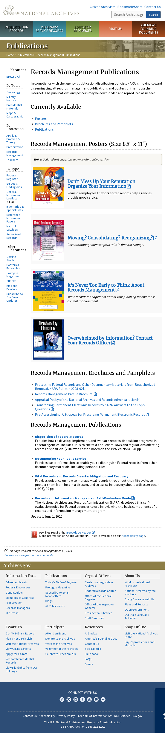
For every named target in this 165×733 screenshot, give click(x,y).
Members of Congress (20, 598)
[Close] (160, 693)
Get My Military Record (20, 633)
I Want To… (15, 627)
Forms (89, 664)
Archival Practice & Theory (13, 139)
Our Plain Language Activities (137, 616)
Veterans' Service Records (49, 29)
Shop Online (135, 627)
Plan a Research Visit (19, 638)
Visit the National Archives (22, 644)
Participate (54, 627)
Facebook (61, 699)
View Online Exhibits (18, 649)
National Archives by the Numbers (140, 592)
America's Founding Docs (101, 638)
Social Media (93, 649)
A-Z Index (91, 633)
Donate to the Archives (60, 638)
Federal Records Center (100, 591)
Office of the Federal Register (98, 597)
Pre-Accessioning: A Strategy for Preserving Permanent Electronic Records (90, 414)
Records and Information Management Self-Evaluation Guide (83, 498)
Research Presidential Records (20, 660)
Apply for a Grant (16, 654)
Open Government (136, 609)
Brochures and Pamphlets (54, 124)
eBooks (11, 281)
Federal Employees (18, 587)
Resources (94, 627)
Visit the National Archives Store (141, 635)
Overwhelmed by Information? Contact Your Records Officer (110, 340)
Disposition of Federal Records (59, 436)
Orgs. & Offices (98, 576)
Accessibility (47, 716)
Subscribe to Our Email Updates (14, 297)
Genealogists (14, 592)
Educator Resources (82, 29)
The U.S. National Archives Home (41, 10)
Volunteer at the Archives (61, 649)
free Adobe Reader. (80, 532)
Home (10, 55)
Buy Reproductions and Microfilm (139, 643)
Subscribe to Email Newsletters (57, 594)
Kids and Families (11, 287)
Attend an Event (55, 633)
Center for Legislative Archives (99, 584)
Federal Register (12, 177)
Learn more (127, 725)
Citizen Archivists (102, 7)
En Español (92, 654)
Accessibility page (133, 536)
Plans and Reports (136, 604)
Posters (41, 118)
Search (153, 15)
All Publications (55, 606)
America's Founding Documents (148, 28)
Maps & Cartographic (14, 114)
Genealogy (13, 92)
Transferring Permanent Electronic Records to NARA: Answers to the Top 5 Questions (90, 407)
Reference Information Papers (13, 218)
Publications (25, 55)
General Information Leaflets (13, 195)
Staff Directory (94, 618)
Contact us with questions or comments (29, 555)
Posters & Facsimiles (13, 266)
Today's (61, 582)
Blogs (49, 601)
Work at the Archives (58, 644)
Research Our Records (16, 29)
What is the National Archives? (137, 584)
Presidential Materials (14, 106)
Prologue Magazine (57, 587)
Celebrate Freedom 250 (60, 654)
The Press (12, 613)
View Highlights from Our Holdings (21, 669)
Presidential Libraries (98, 613)
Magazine (12, 274)
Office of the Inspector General (99, 606)
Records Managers (18, 608)
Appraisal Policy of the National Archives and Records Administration (86, 399)
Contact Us (152, 7)
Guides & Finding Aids (14, 185)
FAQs (88, 659)
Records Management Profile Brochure (63, 394)
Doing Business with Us (139, 599)
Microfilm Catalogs (12, 227)
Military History (11, 98)
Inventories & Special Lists (15, 208)
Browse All (13, 77)
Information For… (21, 576)
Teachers (12, 160)
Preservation (14, 147)
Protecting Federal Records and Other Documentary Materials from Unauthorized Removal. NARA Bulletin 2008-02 (95, 386)
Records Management (14, 153)
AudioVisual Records (13, 236)
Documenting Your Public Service (60, 458)
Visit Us (115, 28)
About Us (132, 576)
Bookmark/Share (129, 7)
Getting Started (11, 258)
